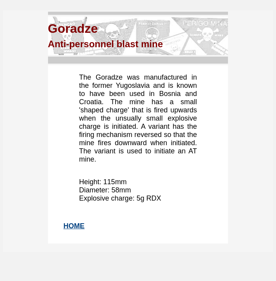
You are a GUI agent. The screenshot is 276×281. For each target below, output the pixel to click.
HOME (74, 226)
